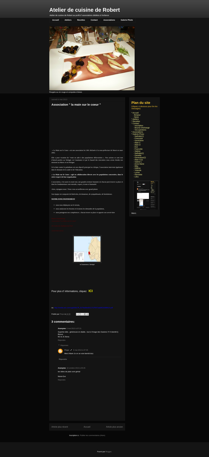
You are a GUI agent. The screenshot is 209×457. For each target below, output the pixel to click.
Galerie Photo (127, 20)
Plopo (66, 350)
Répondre (61, 340)
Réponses (64, 345)
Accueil (55, 20)
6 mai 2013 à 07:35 (80, 350)
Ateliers (68, 20)
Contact (94, 20)
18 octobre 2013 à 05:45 (76, 368)
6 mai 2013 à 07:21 (74, 328)
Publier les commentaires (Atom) (92, 435)
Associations (109, 20)
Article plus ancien (114, 427)
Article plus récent (59, 427)
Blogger (108, 452)
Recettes (81, 20)
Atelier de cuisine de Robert (84, 10)
